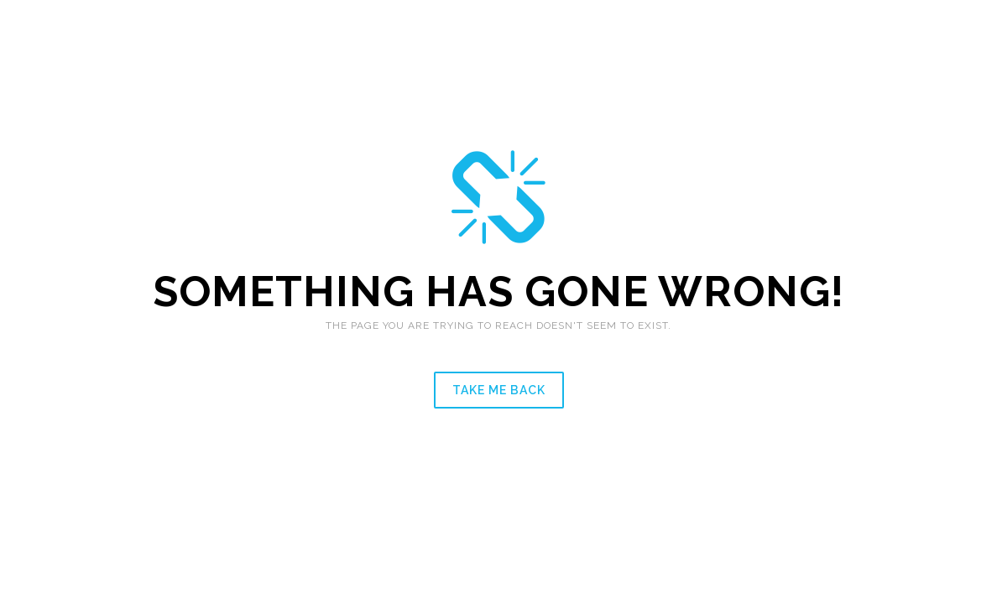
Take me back (498, 390)
